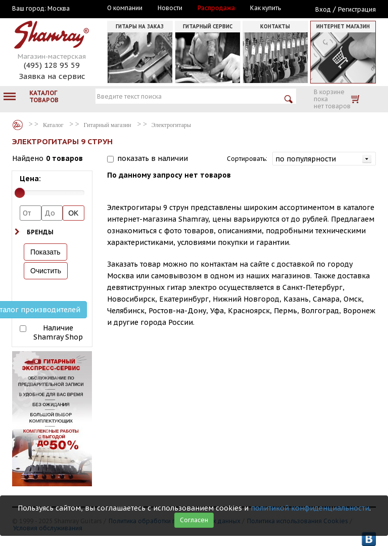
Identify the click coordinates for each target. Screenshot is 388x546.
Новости (170, 8)
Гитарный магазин (107, 125)
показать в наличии (152, 158)
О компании (124, 8)
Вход (323, 9)
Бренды (40, 232)
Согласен (194, 520)
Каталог (18, 125)
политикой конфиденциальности (310, 508)
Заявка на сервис (52, 76)
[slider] (20, 193)
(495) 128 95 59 (52, 65)
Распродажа (216, 8)
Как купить (265, 8)
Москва (58, 8)
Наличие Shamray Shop (58, 332)
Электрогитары (171, 125)
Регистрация (357, 9)
